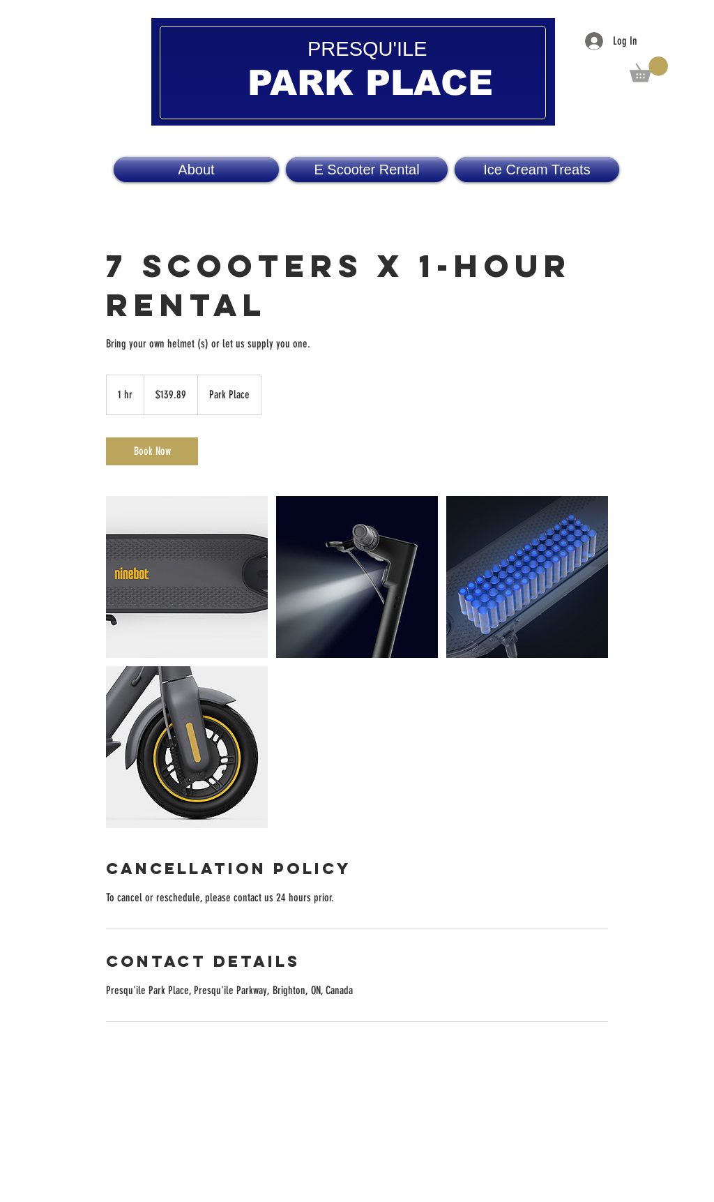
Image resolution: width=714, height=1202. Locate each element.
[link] (152, 451)
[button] (649, 69)
